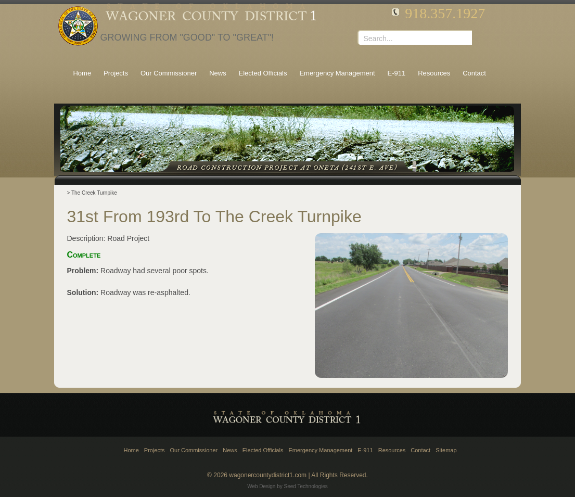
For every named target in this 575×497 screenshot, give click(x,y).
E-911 (365, 450)
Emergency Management (320, 450)
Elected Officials (263, 450)
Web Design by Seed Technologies (287, 486)
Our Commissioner (194, 450)
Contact (420, 450)
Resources (392, 450)
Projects (154, 450)
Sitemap (446, 450)
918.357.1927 (445, 13)
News (230, 450)
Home (130, 450)
